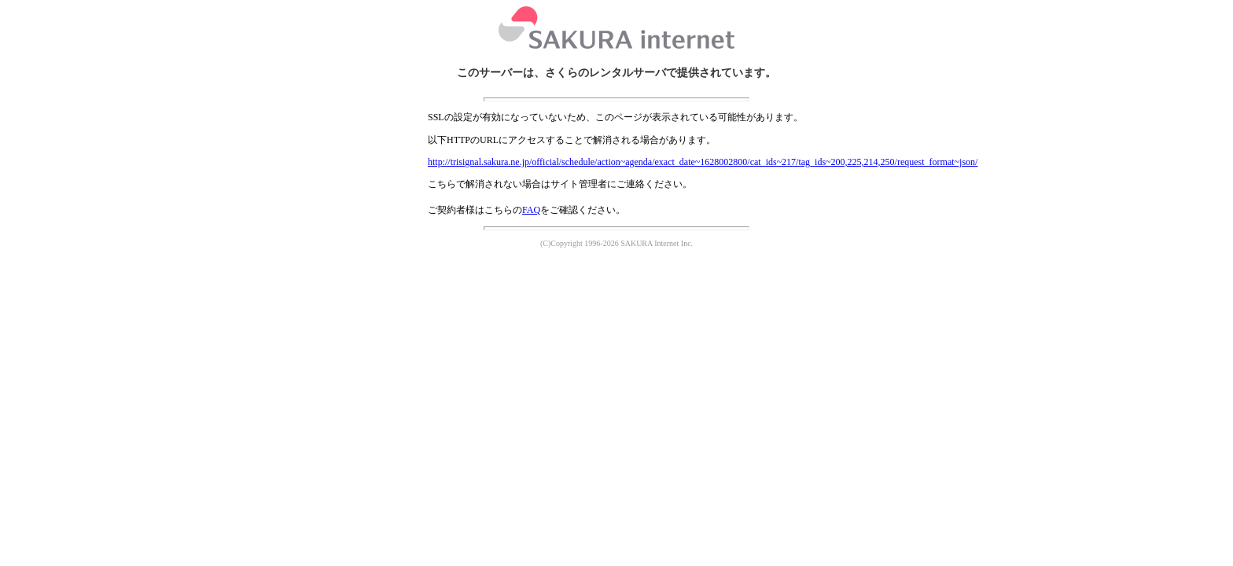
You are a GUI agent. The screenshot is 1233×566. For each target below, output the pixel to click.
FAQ (531, 209)
